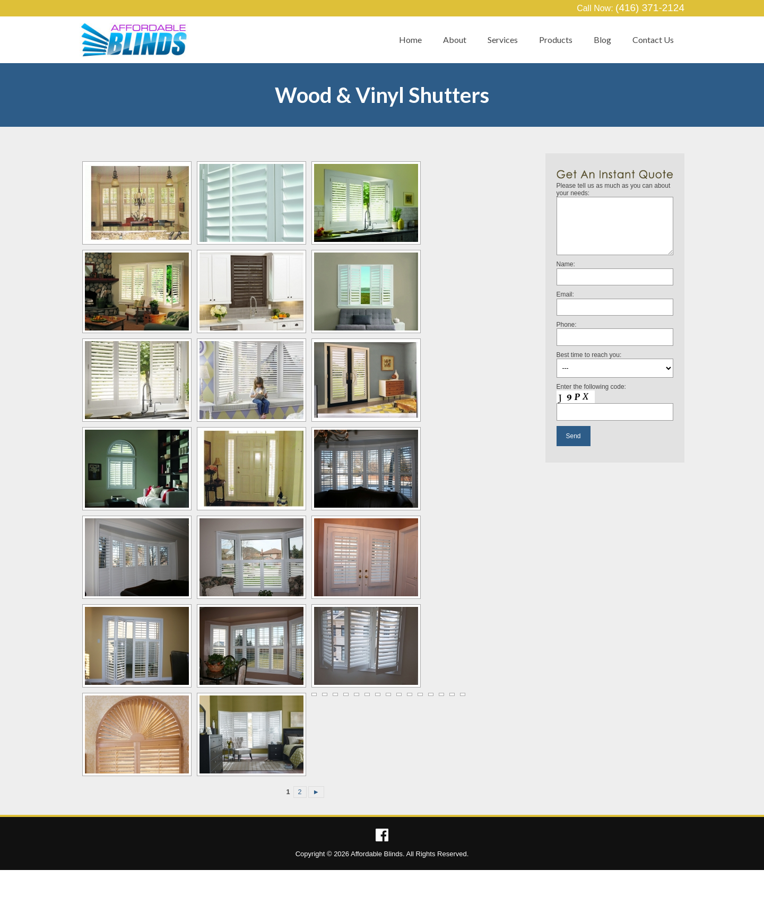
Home (410, 39)
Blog (602, 39)
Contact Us (653, 39)
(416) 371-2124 (649, 7)
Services (503, 39)
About (454, 39)
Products (555, 39)
